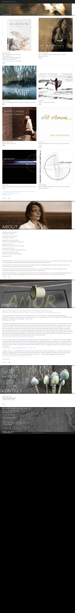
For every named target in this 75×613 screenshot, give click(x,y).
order (3, 62)
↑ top (9, 198)
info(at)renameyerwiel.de (9, 398)
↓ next (3, 198)
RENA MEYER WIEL (9, 2)
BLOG (20, 61)
